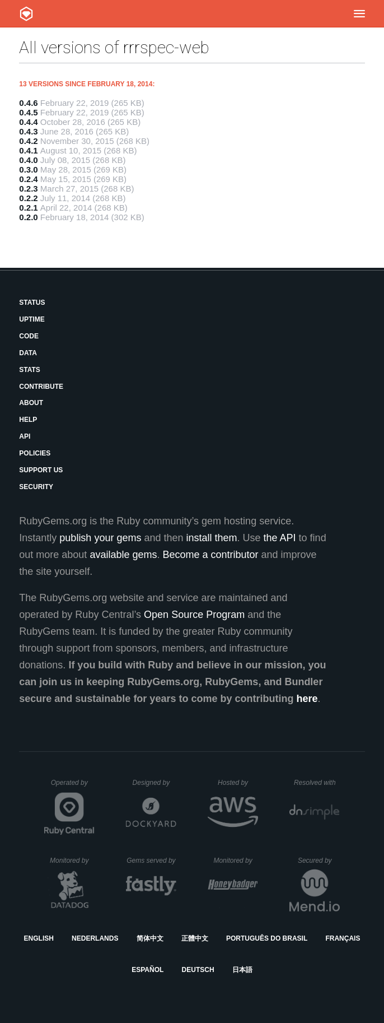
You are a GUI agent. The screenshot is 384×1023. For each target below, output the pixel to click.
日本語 (242, 970)
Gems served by (151, 860)
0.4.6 (28, 103)
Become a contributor (210, 554)
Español (147, 970)
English (39, 938)
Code (29, 336)
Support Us (41, 470)
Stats (29, 370)
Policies (34, 453)
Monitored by (72, 860)
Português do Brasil (266, 938)
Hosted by (238, 783)
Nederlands (95, 938)
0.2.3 (28, 188)
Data (28, 353)
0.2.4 (28, 179)
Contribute (41, 386)
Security (36, 487)
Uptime (31, 319)
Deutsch (198, 970)
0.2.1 (28, 207)
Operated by (73, 786)
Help (28, 420)
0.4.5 (28, 112)
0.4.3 (28, 131)
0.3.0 (28, 169)
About (31, 403)
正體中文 (194, 938)
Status (32, 302)
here (306, 698)
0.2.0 (28, 217)
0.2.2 (28, 198)
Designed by (154, 783)
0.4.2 (28, 141)
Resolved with (317, 783)
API (24, 436)
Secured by (319, 860)
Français (342, 938)
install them (211, 537)
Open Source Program (194, 614)
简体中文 (150, 938)
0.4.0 (28, 160)
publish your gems (100, 537)
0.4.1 (28, 150)
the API (280, 537)
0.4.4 (28, 122)
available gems (123, 554)
